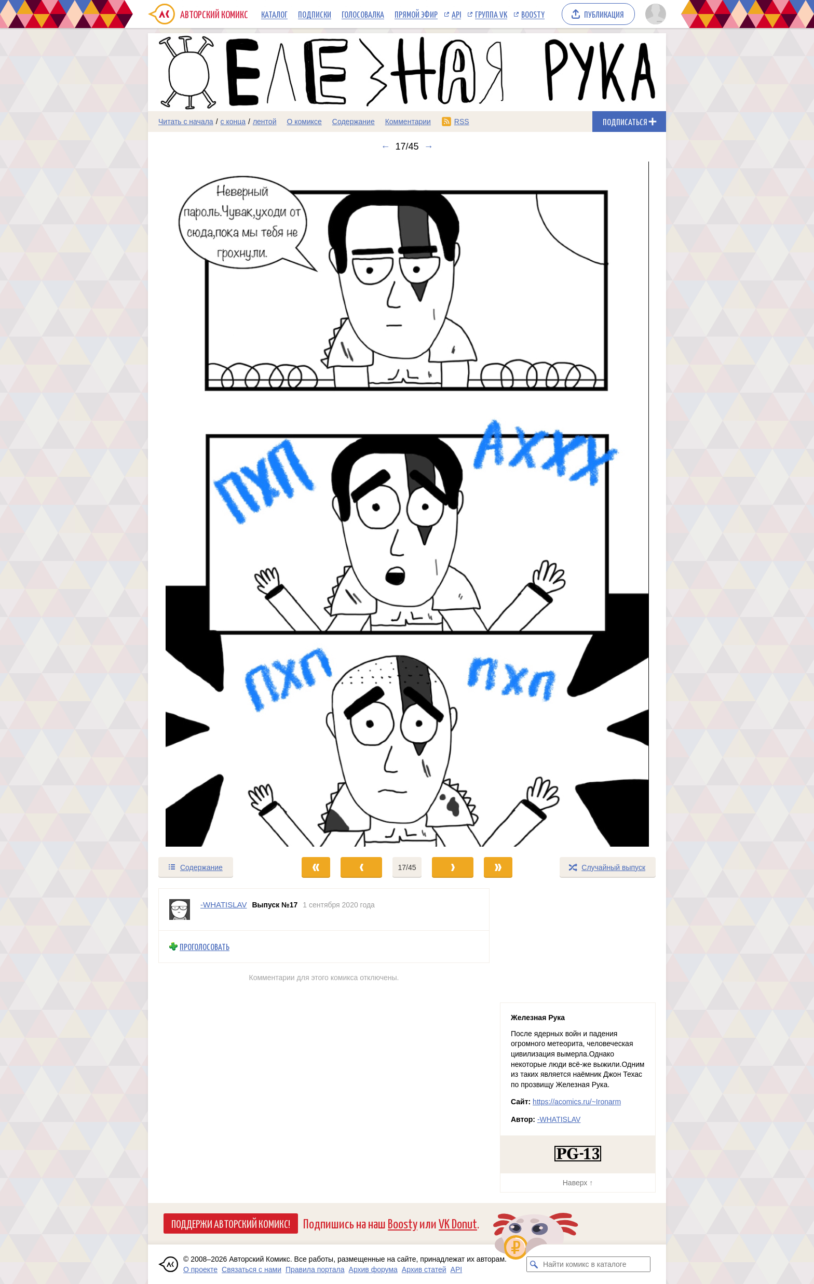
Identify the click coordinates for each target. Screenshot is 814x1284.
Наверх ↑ (578, 1183)
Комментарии (408, 121)
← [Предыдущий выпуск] (385, 146)
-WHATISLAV (559, 1119)
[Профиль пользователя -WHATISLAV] (179, 909)
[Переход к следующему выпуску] (407, 504)
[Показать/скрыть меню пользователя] (654, 14)
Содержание (353, 121)
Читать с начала (185, 121)
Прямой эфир (416, 14)
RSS (461, 121)
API (456, 14)
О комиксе (304, 121)
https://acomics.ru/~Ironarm (577, 1102)
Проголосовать (204, 946)
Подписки (314, 14)
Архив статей (424, 1269)
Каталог (274, 14)
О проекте (200, 1269)
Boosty (533, 14)
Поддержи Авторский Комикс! (230, 1223)
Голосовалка (363, 14)
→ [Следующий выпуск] (428, 146)
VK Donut (458, 1223)
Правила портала (315, 1269)
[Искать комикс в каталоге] (534, 1264)
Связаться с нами (251, 1269)
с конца (233, 121)
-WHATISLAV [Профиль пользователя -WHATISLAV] (223, 904)
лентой (265, 121)
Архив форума (373, 1269)
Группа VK (491, 14)
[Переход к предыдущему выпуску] (213, 504)
